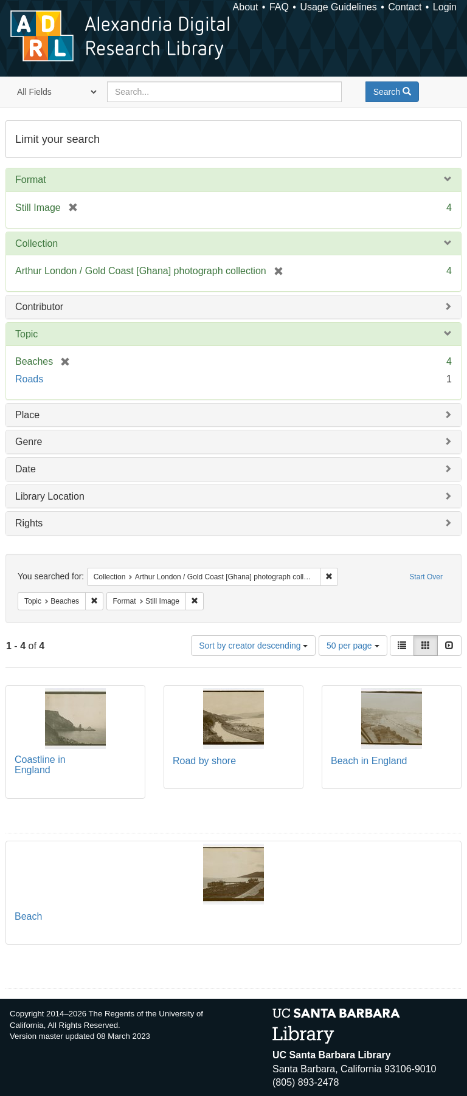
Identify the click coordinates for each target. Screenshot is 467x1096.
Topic (26, 334)
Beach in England (369, 761)
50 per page (353, 645)
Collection (36, 243)
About (245, 7)
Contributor (39, 307)
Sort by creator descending (253, 645)
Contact (404, 7)
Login (445, 7)
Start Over (426, 577)
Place (27, 415)
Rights (29, 523)
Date (25, 469)
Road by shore (204, 761)
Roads (29, 379)
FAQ (279, 7)
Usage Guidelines (338, 7)
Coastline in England (40, 765)
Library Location (50, 496)
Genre (28, 441)
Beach (28, 916)
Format (30, 179)
